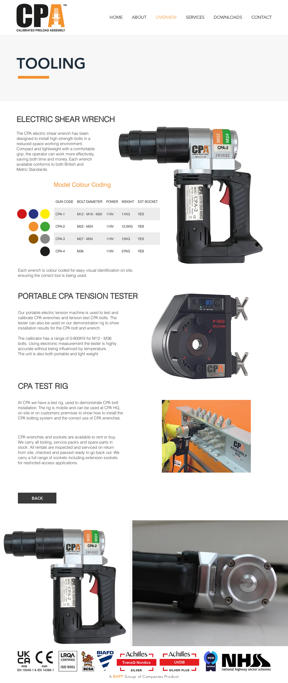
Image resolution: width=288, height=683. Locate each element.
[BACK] (37, 498)
